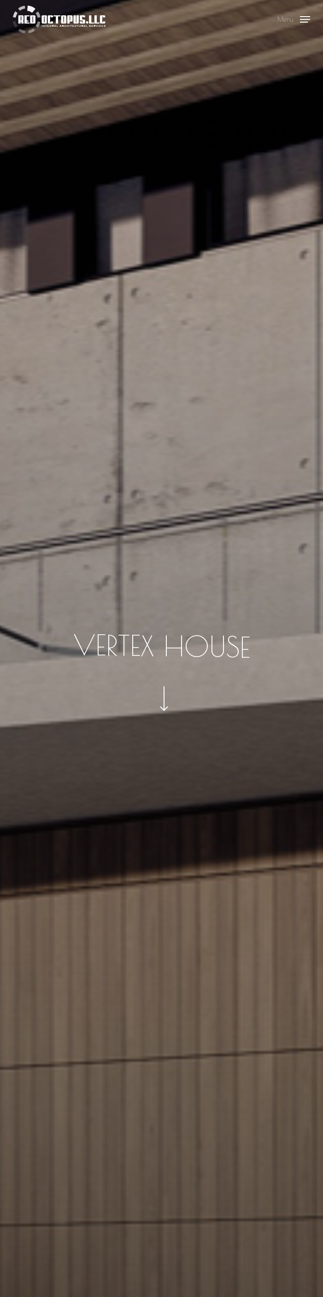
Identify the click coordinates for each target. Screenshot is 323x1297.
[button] (293, 18)
